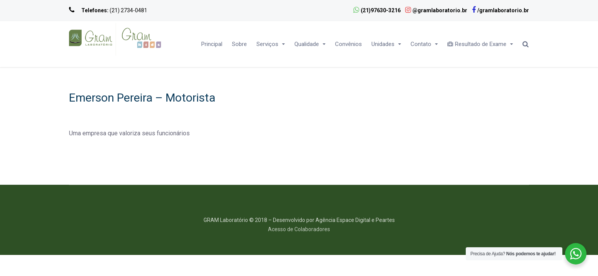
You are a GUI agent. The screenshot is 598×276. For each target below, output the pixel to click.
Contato (421, 44)
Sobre (239, 44)
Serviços (267, 44)
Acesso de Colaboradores (299, 229)
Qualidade (306, 44)
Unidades (382, 44)
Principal (211, 44)
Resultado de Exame (476, 44)
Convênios (348, 44)
